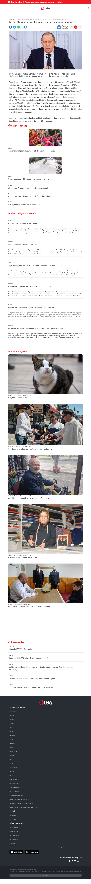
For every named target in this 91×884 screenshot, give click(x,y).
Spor (11, 727)
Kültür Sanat (13, 751)
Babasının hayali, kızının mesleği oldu (22, 557)
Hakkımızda (13, 779)
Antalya (10, 262)
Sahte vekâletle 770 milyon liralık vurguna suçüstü (28, 658)
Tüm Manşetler (14, 835)
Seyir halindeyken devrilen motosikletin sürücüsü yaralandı (31, 265)
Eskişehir (10, 241)
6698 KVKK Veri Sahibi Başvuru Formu (21, 803)
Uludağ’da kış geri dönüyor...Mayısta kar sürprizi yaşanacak (31, 307)
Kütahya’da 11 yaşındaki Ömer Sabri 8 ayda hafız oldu (29, 607)
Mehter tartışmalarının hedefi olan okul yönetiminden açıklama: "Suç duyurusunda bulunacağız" (41, 668)
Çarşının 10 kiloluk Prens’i (18, 397)
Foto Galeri (13, 819)
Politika (12, 719)
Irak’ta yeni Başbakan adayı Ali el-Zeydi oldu (25, 204)
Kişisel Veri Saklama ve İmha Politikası (21, 799)
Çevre (11, 747)
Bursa (10, 220)
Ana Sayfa (13, 711)
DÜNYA (10, 148)
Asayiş (12, 723)
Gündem (12, 715)
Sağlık (11, 739)
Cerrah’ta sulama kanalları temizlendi (22, 223)
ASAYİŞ (10, 176)
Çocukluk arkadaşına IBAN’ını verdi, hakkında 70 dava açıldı (31, 687)
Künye (11, 775)
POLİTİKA (10, 193)
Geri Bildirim (45, 875)
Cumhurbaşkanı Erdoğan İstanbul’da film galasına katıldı (30, 196)
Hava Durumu (14, 831)
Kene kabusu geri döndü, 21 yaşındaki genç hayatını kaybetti (32, 678)
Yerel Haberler (14, 827)
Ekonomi (12, 735)
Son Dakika (15, 2)
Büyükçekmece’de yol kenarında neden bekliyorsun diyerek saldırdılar (35, 328)
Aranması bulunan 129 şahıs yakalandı (23, 244)
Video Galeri (13, 815)
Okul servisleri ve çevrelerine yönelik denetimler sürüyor (30, 286)
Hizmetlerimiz (14, 783)
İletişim (12, 771)
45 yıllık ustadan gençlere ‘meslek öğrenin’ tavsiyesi (28, 498)
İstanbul (10, 325)
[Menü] (2, 8)
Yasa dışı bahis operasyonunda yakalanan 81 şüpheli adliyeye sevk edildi (43, 2)
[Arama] (89, 8)
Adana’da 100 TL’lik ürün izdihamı (22, 649)
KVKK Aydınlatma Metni (17, 795)
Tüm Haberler (14, 839)
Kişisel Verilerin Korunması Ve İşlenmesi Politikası (25, 807)
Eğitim (12, 759)
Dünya (12, 731)
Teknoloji (12, 743)
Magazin (12, 755)
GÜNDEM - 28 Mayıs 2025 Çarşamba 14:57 (20, 395)
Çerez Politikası (14, 791)
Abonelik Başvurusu (16, 787)
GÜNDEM (11, 646)
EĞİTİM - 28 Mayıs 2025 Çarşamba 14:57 (19, 604)
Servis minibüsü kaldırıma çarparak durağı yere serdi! (29, 179)
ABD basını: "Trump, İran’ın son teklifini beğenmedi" (28, 188)
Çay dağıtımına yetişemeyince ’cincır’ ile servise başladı (30, 449)
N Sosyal (12, 843)
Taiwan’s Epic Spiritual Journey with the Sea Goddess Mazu (31, 151)
